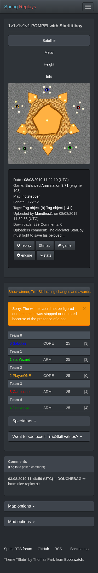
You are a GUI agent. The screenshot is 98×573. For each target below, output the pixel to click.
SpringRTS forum (18, 549)
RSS (58, 549)
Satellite (49, 40)
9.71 (64, 185)
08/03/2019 (33, 180)
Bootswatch (73, 559)
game (65, 245)
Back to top (79, 549)
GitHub (43, 549)
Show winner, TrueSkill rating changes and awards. (49, 292)
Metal (48, 52)
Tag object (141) (59, 208)
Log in (13, 467)
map (44, 245)
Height (49, 64)
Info (49, 76)
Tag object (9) (34, 208)
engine (24, 255)
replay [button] (24, 245)
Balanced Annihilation (42, 185)
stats (45, 255)
